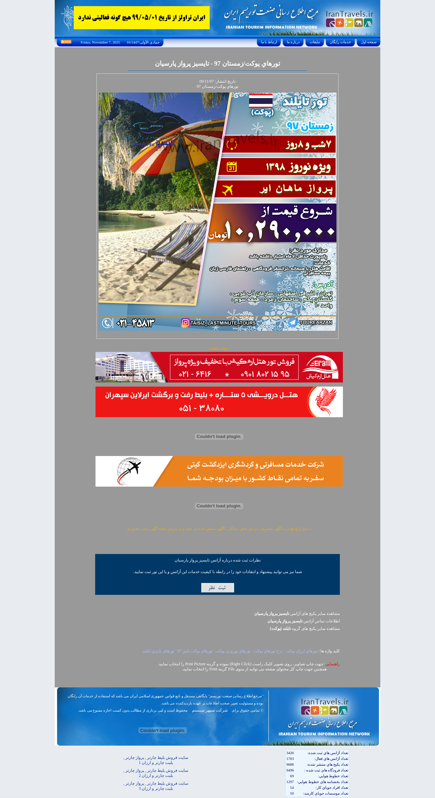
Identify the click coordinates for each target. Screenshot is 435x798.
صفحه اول (369, 42)
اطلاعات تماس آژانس (303, 621)
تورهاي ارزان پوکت (301, 651)
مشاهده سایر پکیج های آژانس (297, 613)
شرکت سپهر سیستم (210, 710)
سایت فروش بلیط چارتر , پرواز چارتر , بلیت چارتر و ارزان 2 (155, 773)
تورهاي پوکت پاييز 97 (194, 651)
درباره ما (293, 42)
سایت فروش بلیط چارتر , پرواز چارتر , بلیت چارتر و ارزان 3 (155, 786)
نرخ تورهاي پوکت (268, 651)
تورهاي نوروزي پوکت (232, 651)
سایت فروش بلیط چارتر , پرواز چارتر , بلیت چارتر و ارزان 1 (155, 760)
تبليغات (315, 42)
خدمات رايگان (340, 42)
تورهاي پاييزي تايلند (158, 651)
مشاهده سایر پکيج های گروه (305, 628)
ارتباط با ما (269, 42)
